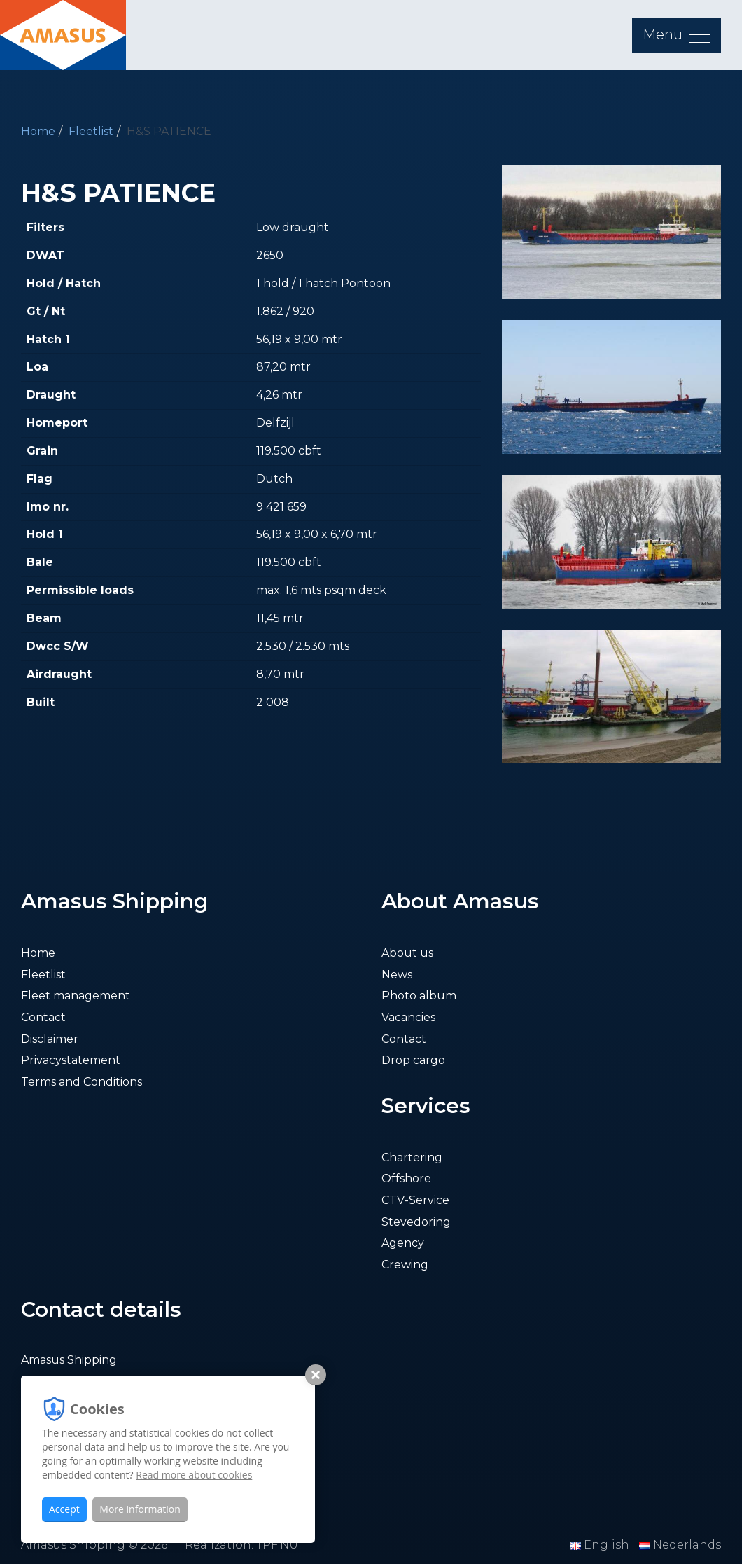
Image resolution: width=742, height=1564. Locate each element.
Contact (43, 1017)
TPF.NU (277, 1544)
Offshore (406, 1178)
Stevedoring (416, 1222)
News (397, 974)
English (601, 1544)
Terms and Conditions (81, 1081)
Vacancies (408, 1017)
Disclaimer (49, 1039)
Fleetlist (91, 131)
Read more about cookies (194, 1474)
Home (38, 131)
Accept (64, 1509)
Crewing (405, 1264)
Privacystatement (70, 1060)
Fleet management (75, 995)
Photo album (419, 995)
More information (139, 1509)
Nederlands (680, 1544)
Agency (403, 1243)
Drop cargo (413, 1060)
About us (407, 953)
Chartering (412, 1157)
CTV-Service (415, 1200)
